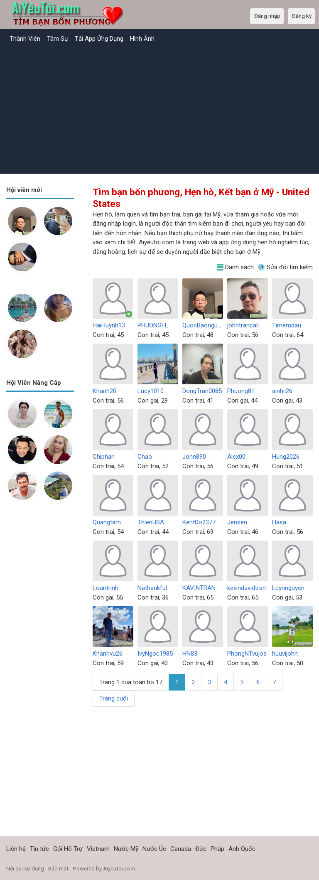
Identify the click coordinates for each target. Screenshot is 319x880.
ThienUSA (150, 522)
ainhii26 (282, 391)
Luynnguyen (288, 588)
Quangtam (107, 522)
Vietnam (98, 849)
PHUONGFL (152, 325)
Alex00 (236, 456)
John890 (194, 456)
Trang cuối (113, 698)
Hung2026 (285, 456)
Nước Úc (154, 849)
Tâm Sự (57, 38)
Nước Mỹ (126, 849)
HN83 (189, 653)
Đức (200, 849)
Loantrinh (105, 588)
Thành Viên (25, 38)
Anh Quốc (241, 849)
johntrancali (243, 325)
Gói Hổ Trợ (68, 849)
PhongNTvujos (247, 653)
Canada (180, 849)
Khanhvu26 (108, 653)
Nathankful (152, 588)
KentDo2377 (199, 522)
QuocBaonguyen (204, 325)
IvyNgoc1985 (155, 653)
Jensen (237, 522)
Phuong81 (241, 391)
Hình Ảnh (142, 38)
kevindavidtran (246, 588)
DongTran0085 (202, 391)
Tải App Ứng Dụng (99, 38)
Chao (144, 456)
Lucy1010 (150, 391)
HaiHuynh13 (109, 325)
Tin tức (39, 849)
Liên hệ (16, 849)
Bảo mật (58, 868)
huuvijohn (285, 653)
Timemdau (286, 325)
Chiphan (104, 456)
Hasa (279, 522)
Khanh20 (104, 391)
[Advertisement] (159, 109)
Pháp (217, 849)
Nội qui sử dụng (25, 868)
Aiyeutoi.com (119, 868)
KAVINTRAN (199, 588)
